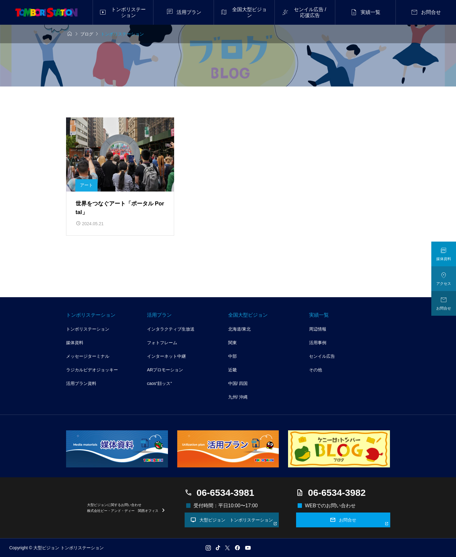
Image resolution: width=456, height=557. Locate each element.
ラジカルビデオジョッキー (92, 369)
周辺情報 (317, 329)
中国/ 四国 (238, 383)
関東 (232, 342)
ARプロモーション (165, 369)
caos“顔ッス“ (159, 383)
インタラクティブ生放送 (171, 329)
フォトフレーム (162, 342)
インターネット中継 (166, 356)
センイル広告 (322, 356)
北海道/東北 (239, 329)
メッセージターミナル (87, 356)
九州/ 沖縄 (238, 397)
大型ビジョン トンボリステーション (233, 521)
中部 (232, 356)
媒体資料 (74, 342)
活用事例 (317, 342)
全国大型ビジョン (248, 315)
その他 (315, 369)
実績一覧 (319, 315)
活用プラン (159, 315)
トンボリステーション (90, 315)
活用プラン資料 (81, 383)
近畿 (232, 369)
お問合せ (359, 521)
